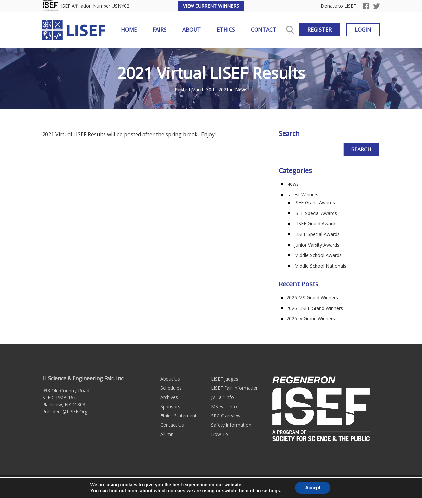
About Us (170, 379)
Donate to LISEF (338, 6)
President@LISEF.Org (64, 411)
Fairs (159, 29)
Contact (263, 29)
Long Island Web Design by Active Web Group (283, 486)
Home (129, 29)
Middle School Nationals (320, 266)
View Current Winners (211, 6)
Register (319, 29)
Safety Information (231, 425)
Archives (169, 397)
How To (219, 434)
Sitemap (220, 486)
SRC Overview (226, 416)
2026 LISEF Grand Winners (314, 308)
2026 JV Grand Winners (310, 318)
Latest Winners (302, 194)
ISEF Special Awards (315, 213)
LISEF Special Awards (317, 234)
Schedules (171, 388)
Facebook (366, 6)
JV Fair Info (222, 397)
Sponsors (170, 406)
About (191, 29)
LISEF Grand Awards (316, 223)
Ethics (226, 29)
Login (363, 29)
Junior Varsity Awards (316, 245)
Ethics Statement (178, 416)
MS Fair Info (224, 406)
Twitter (376, 6)
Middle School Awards (318, 255)
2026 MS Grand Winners (312, 297)
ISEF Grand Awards (314, 202)
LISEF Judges (224, 379)
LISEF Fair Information (235, 388)
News (241, 90)
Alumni (167, 434)
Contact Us (172, 425)
